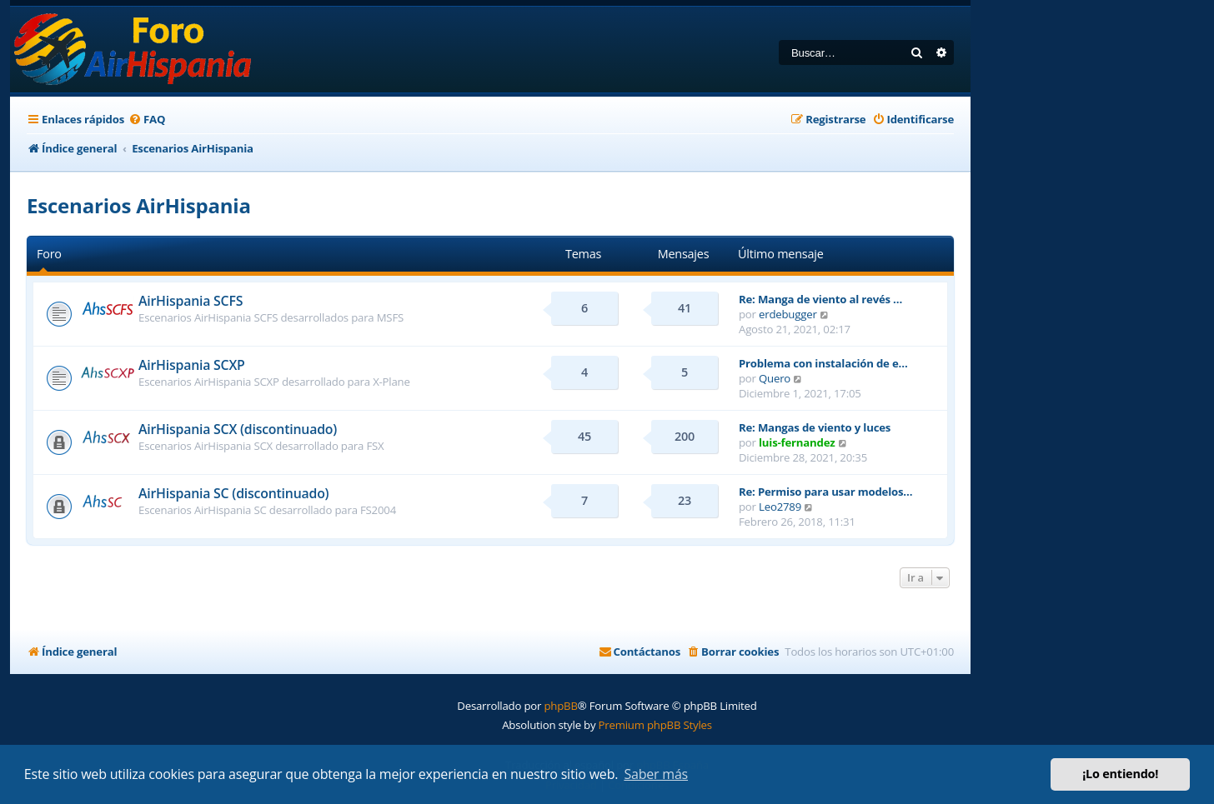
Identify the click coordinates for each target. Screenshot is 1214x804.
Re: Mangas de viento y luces (814, 427)
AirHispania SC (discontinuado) (233, 493)
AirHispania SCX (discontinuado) (237, 429)
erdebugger (788, 314)
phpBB (560, 705)
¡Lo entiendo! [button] (1120, 774)
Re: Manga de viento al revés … (820, 299)
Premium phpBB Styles (655, 724)
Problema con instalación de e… (823, 363)
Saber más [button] (656, 774)
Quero (774, 378)
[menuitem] (146, 119)
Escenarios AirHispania (139, 205)
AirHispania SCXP (191, 365)
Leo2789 (780, 506)
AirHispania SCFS (190, 301)
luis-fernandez (797, 442)
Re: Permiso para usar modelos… (825, 491)
